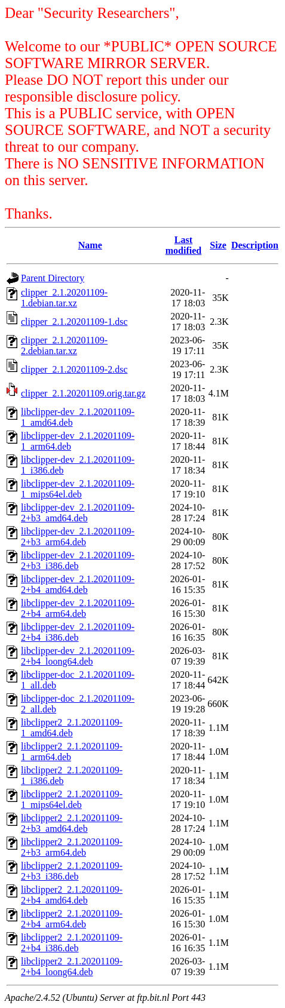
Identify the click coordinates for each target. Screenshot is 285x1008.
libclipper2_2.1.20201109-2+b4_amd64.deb (71, 894)
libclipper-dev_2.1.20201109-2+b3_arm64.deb (77, 536)
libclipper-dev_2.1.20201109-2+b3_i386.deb (77, 560)
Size (218, 245)
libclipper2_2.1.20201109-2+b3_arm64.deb (71, 847)
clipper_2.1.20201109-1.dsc (74, 321)
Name (90, 245)
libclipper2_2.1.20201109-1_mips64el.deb (71, 799)
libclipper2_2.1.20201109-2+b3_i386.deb (71, 871)
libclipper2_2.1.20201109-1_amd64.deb (71, 727)
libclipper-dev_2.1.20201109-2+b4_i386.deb (77, 632)
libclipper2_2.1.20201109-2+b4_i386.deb (71, 942)
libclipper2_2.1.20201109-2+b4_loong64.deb (71, 966)
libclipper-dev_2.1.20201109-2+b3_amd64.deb (77, 512)
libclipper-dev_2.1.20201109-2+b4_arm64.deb (77, 608)
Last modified (183, 245)
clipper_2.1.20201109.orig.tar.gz (83, 393)
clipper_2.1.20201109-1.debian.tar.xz (64, 297)
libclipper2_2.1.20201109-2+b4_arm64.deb (71, 918)
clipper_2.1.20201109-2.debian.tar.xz (64, 345)
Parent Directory (52, 278)
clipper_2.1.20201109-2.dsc (74, 369)
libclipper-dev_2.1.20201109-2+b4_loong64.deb (77, 656)
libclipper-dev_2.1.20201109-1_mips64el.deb (77, 488)
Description (254, 245)
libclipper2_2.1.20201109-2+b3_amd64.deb (71, 823)
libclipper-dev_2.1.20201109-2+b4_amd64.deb (77, 584)
